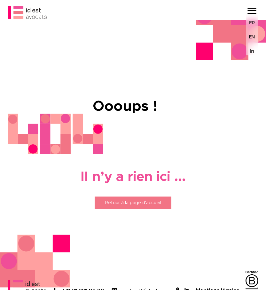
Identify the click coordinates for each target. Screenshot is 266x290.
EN (252, 37)
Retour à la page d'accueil (133, 203)
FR (252, 23)
